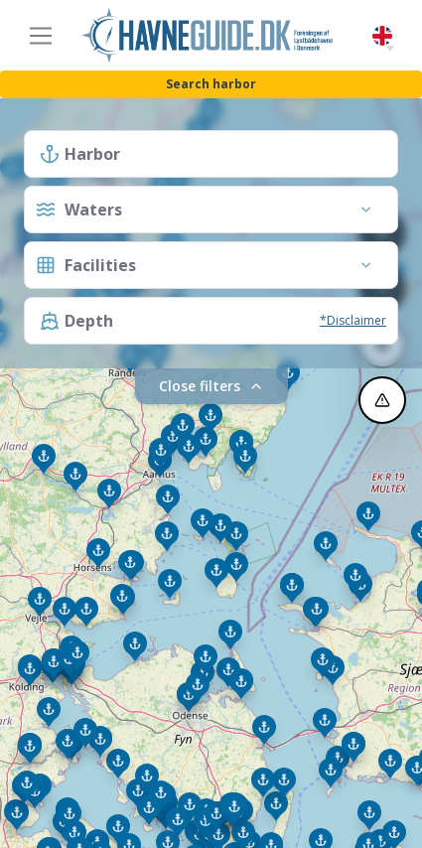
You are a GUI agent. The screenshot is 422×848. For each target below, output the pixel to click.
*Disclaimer (353, 320)
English (382, 36)
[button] (390, 49)
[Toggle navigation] (41, 36)
